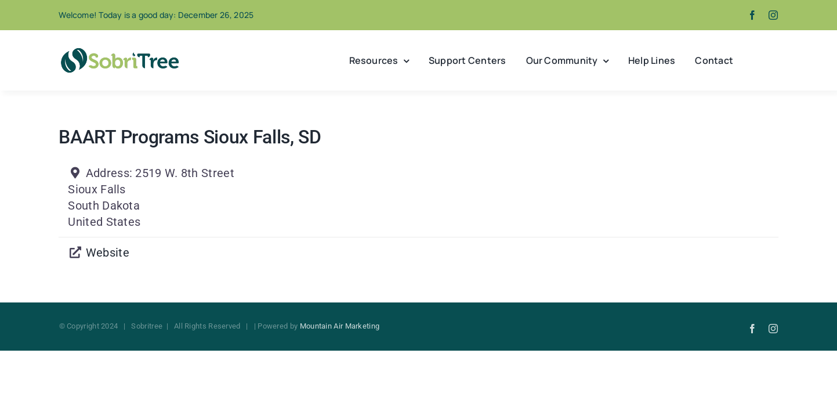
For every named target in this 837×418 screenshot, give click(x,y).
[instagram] (773, 15)
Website (107, 253)
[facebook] (752, 15)
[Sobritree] (119, 51)
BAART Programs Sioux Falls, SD (190, 137)
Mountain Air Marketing (340, 326)
